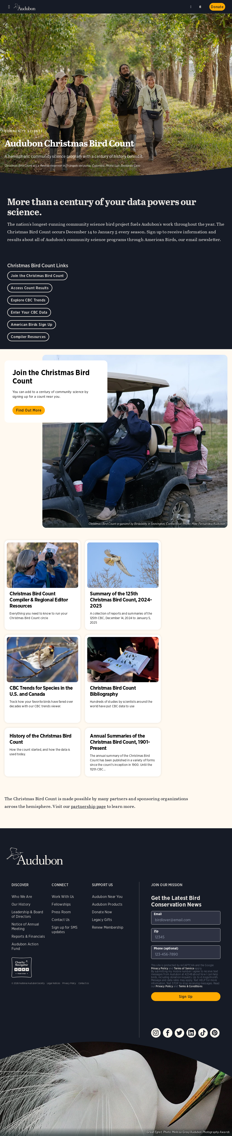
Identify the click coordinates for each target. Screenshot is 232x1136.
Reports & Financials (28, 936)
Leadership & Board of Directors (27, 914)
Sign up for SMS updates (64, 929)
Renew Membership (107, 927)
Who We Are (22, 897)
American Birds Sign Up (31, 324)
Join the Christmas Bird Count (37, 276)
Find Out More (28, 410)
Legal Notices (53, 983)
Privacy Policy (69, 983)
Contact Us (61, 920)
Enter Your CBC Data (29, 312)
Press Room (61, 912)
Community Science (24, 131)
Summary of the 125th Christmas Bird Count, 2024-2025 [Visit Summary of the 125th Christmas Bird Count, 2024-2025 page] (123, 585)
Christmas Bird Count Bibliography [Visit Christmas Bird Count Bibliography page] (123, 679)
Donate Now (102, 912)
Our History (21, 904)
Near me (191, 7)
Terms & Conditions (190, 986)
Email (158, 914)
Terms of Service (184, 968)
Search (201, 6)
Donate (217, 7)
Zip (156, 931)
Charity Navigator (22, 967)
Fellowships (61, 904)
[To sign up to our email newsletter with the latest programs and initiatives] (185, 918)
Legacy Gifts (102, 920)
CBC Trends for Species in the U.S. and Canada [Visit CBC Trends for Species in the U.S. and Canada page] (42, 679)
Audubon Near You (107, 897)
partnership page (88, 806)
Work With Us (63, 897)
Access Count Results (30, 288)
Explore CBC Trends (28, 300)
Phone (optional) (166, 948)
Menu (9, 6)
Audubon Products (107, 904)
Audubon (25, 7)
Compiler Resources (28, 337)
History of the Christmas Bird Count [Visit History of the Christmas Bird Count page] (42, 752)
